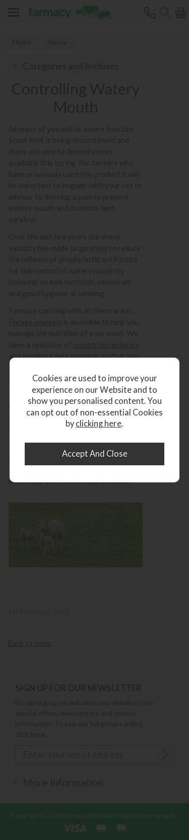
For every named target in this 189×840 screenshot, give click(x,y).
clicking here (98, 423)
